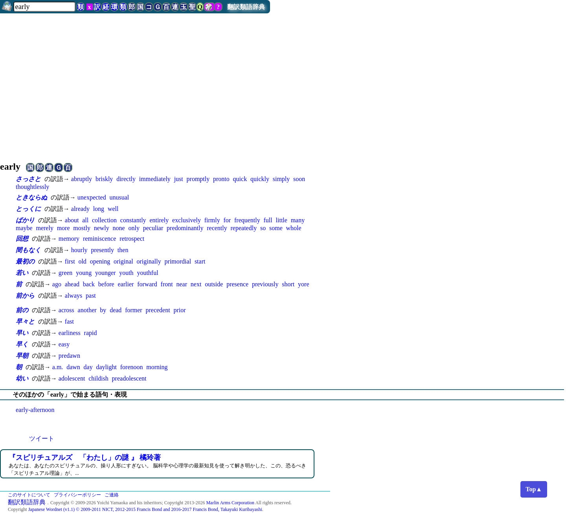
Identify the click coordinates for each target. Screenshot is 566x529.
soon (299, 179)
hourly (79, 250)
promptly (198, 179)
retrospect (131, 238)
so (263, 228)
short (288, 284)
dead (115, 310)
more (63, 228)
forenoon (131, 367)
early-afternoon (35, 409)
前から (25, 295)
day (88, 367)
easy (64, 344)
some (276, 228)
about (72, 220)
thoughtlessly (32, 186)
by (103, 310)
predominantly (185, 228)
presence (237, 284)
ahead (72, 284)
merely (44, 228)
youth (126, 272)
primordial (178, 261)
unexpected (91, 197)
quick (240, 179)
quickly (259, 179)
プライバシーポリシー (77, 495)
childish (98, 378)
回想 (22, 238)
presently (102, 250)
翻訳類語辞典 (246, 7)
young (84, 272)
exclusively (186, 220)
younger (105, 272)
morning (156, 367)
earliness (70, 332)
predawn (69, 355)
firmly (212, 220)
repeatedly (244, 228)
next (196, 284)
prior (179, 310)
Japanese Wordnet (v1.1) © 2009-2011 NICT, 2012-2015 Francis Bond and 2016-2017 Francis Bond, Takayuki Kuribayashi (145, 509)
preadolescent (129, 378)
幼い (22, 378)
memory (69, 238)
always (73, 295)
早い (22, 332)
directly (126, 179)
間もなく (28, 250)
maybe (24, 228)
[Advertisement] (283, 84)
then (123, 250)
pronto (221, 179)
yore (303, 284)
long (98, 208)
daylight (106, 367)
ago (56, 284)
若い (22, 272)
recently (217, 228)
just (178, 179)
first (70, 261)
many (298, 220)
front (167, 284)
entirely (159, 220)
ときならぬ (31, 197)
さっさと (28, 179)
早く (22, 344)
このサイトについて (29, 495)
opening (100, 261)
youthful (147, 272)
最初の (25, 261)
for (227, 220)
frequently (247, 220)
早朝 (22, 355)
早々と (25, 321)
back (89, 284)
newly (101, 228)
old (82, 261)
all (85, 220)
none (119, 228)
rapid (90, 332)
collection (104, 220)
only (134, 228)
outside (214, 284)
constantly (133, 220)
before (106, 284)
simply (281, 179)
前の (22, 310)
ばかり (25, 220)
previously (265, 284)
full (268, 220)
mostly (81, 228)
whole (293, 228)
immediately (155, 179)
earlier (126, 284)
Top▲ (534, 489)
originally (149, 261)
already (80, 208)
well (113, 208)
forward (147, 284)
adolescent (72, 378)
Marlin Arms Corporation (230, 502)
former (133, 310)
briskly (104, 179)
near (181, 284)
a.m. (57, 367)
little (281, 220)
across (66, 310)
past (91, 295)
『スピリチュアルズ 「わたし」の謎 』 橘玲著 (85, 457)
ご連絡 (112, 495)
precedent (157, 310)
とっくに (28, 208)
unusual (119, 197)
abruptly (81, 179)
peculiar (153, 228)
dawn (73, 367)
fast (69, 321)
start (200, 261)
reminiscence (99, 238)
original (123, 261)
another (87, 310)
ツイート (41, 438)
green (66, 272)
